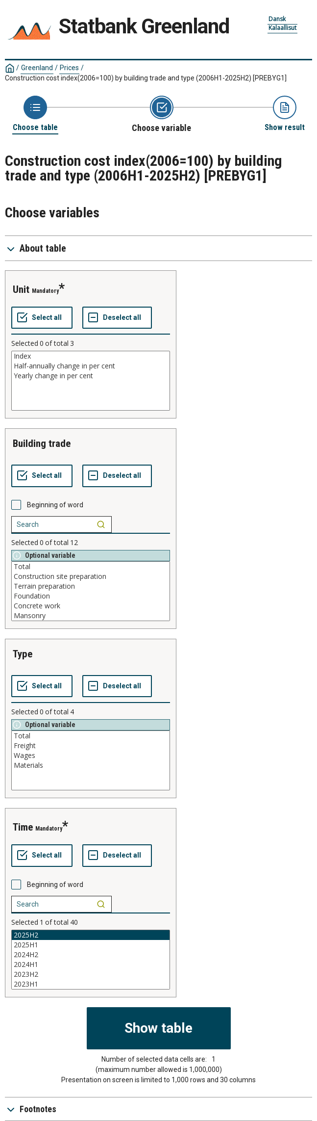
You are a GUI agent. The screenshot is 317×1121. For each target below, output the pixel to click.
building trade (42, 443)
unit (21, 289)
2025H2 (91, 935)
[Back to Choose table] (35, 114)
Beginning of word (55, 505)
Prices (69, 68)
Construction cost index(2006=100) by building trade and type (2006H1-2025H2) (146, 78)
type (22, 654)
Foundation (91, 596)
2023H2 (91, 974)
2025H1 (91, 945)
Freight (91, 746)
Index (91, 356)
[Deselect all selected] (117, 318)
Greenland (37, 68)
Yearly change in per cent (91, 376)
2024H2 (91, 955)
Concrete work (91, 606)
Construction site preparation (91, 576)
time (23, 827)
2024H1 (91, 964)
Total (91, 567)
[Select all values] (42, 318)
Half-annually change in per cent (91, 366)
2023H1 (91, 984)
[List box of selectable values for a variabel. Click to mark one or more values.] (90, 381)
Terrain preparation (91, 586)
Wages (91, 755)
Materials (91, 765)
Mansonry (91, 616)
